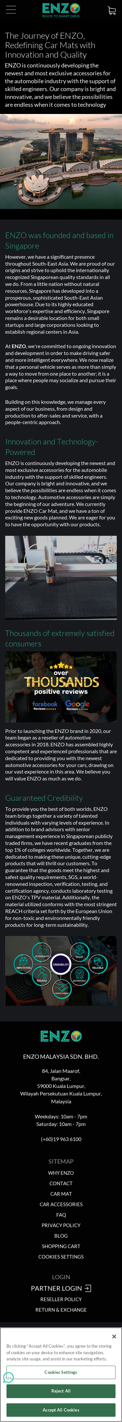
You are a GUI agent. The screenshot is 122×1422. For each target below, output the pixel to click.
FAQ (61, 1215)
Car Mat (61, 1194)
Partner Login (61, 1289)
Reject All (61, 1393)
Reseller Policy (61, 1299)
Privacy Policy (61, 1225)
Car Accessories (61, 1204)
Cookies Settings (61, 1257)
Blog (61, 1236)
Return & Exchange (61, 1310)
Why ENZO (61, 1173)
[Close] (114, 1339)
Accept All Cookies (61, 1412)
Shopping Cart (61, 1246)
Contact (61, 1183)
